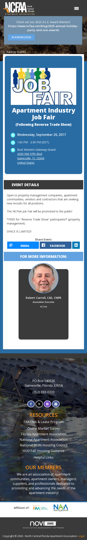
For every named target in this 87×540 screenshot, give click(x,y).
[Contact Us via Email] (56, 404)
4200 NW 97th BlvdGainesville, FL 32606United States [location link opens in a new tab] (30, 158)
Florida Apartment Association (43, 434)
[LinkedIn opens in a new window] (76, 245)
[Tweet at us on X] (39, 404)
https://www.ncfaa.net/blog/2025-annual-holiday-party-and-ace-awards (43, 28)
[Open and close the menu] (59, 8)
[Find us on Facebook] (31, 404)
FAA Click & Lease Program (44, 422)
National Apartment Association (43, 439)
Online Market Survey (43, 428)
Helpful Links (43, 457)
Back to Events (14, 52)
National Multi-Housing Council (43, 445)
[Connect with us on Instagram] (47, 404)
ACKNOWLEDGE (21, 37)
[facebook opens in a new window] (55, 245)
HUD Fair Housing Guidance (43, 451)
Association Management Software (43, 525)
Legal (81, 536)
